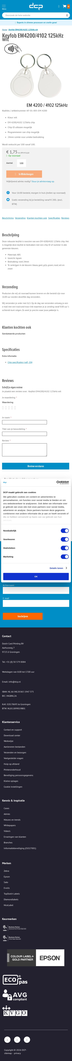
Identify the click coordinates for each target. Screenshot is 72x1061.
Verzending (20, 218)
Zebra (6, 870)
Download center (12, 735)
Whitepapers (10, 825)
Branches (8, 842)
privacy (17, 1053)
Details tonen (56, 568)
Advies (7, 814)
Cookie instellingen (13, 786)
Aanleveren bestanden (14, 746)
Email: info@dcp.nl (11, 681)
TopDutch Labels (12, 893)
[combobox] (36, 15)
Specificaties (54, 218)
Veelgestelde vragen (13, 758)
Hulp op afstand (11, 764)
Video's (7, 831)
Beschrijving (8, 218)
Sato (6, 882)
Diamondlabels (11, 899)
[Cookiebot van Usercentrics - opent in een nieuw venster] (56, 482)
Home (4, 29)
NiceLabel (8, 905)
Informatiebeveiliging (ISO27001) (20, 848)
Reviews (65, 218)
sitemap (8, 1053)
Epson (7, 876)
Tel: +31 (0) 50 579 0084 (14, 661)
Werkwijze (8, 741)
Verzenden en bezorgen (15, 752)
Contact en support (13, 729)
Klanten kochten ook (37, 218)
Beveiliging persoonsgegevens (18, 775)
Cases (6, 808)
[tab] (35, 231)
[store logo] (36, 6)
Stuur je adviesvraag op (43, 181)
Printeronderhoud (12, 769)
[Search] (67, 15)
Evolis (7, 888)
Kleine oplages (11, 781)
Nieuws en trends (12, 819)
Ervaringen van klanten (15, 836)
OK (36, 576)
